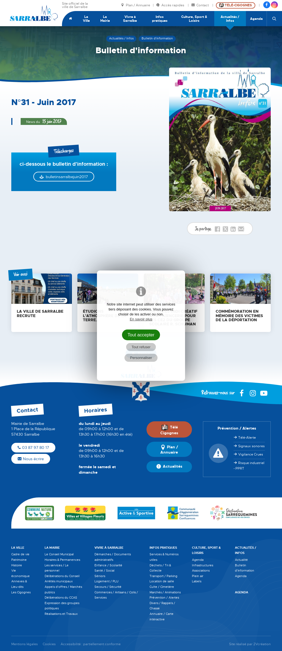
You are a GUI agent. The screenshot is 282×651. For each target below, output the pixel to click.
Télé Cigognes (169, 430)
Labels (196, 581)
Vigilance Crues (250, 454)
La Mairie (105, 19)
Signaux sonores (251, 446)
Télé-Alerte (247, 437)
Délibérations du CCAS (61, 597)
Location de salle (162, 581)
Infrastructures (202, 565)
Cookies (49, 644)
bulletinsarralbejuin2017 (67, 176)
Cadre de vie (20, 554)
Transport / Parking (163, 576)
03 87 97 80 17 (33, 447)
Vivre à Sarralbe (130, 19)
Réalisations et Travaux (61, 614)
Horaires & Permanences (62, 560)
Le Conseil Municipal (59, 554)
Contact (200, 5)
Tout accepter (141, 334)
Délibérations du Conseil (62, 576)
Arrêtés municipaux (59, 581)
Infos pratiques (159, 19)
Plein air (197, 576)
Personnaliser (141, 358)
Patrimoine (19, 560)
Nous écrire (31, 458)
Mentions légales (24, 644)
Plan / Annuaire (135, 5)
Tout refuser (141, 347)
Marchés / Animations (165, 592)
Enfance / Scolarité (108, 565)
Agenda (256, 19)
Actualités (169, 467)
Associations (201, 570)
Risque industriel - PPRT (249, 466)
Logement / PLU (106, 581)
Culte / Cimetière (162, 587)
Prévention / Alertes (164, 597)
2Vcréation (262, 644)
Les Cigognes (21, 592)
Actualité (241, 560)
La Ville (86, 19)
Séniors (99, 576)
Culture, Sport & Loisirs (194, 19)
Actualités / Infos (230, 19)
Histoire (16, 565)
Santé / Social (104, 570)
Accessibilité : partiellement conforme (91, 644)
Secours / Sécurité (107, 587)
